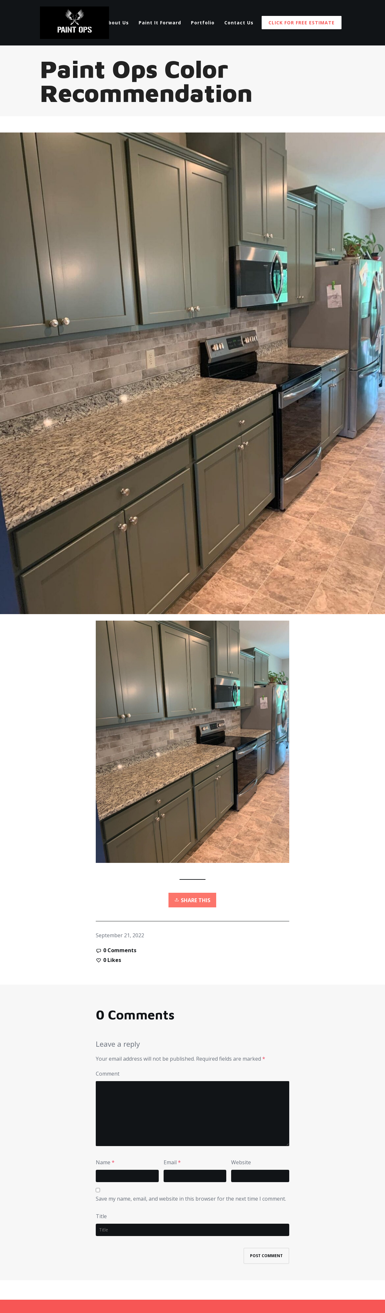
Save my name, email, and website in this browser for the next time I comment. (191, 1198)
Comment (107, 1073)
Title (101, 1216)
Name (103, 1162)
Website (241, 1162)
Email (170, 1162)
